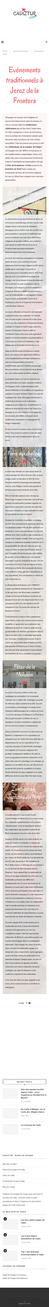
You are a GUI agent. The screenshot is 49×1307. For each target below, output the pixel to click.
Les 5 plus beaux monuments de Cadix (31, 1237)
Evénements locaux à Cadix (14, 1181)
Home (5, 51)
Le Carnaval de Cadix (31, 1125)
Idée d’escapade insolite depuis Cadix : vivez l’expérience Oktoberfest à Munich (33, 1093)
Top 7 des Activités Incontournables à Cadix (32, 1253)
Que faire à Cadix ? (10, 1164)
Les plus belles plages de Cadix (33, 1221)
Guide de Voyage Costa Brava (14, 1275)
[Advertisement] (25, 29)
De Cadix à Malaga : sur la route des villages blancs (33, 1110)
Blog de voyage (9, 1187)
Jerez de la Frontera (20, 51)
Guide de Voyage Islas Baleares (15, 1278)
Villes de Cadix (9, 1175)
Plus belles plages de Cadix (14, 1169)
